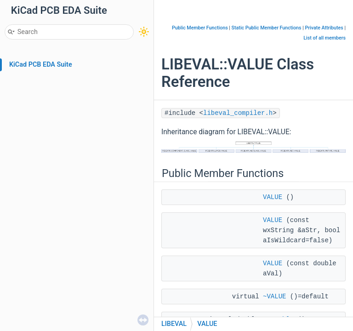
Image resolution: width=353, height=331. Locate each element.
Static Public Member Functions (267, 28)
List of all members (324, 38)
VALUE (272, 197)
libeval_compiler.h (238, 113)
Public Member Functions (200, 28)
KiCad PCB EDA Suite (40, 64)
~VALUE (274, 296)
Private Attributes (324, 28)
